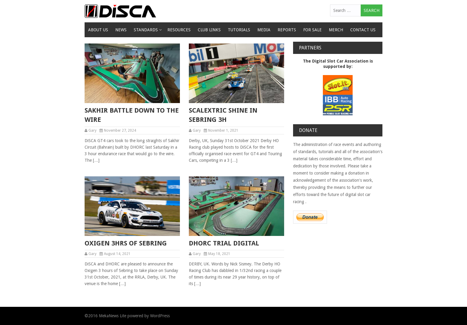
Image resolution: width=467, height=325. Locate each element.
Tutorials (239, 29)
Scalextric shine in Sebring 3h (223, 115)
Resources (179, 29)
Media (263, 29)
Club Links (209, 29)
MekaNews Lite (112, 315)
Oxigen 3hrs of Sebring (126, 243)
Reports (287, 29)
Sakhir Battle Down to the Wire (132, 115)
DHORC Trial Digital (224, 243)
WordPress (160, 315)
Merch (336, 29)
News (121, 29)
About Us (98, 29)
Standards (146, 29)
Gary (92, 130)
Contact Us (363, 29)
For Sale (312, 29)
